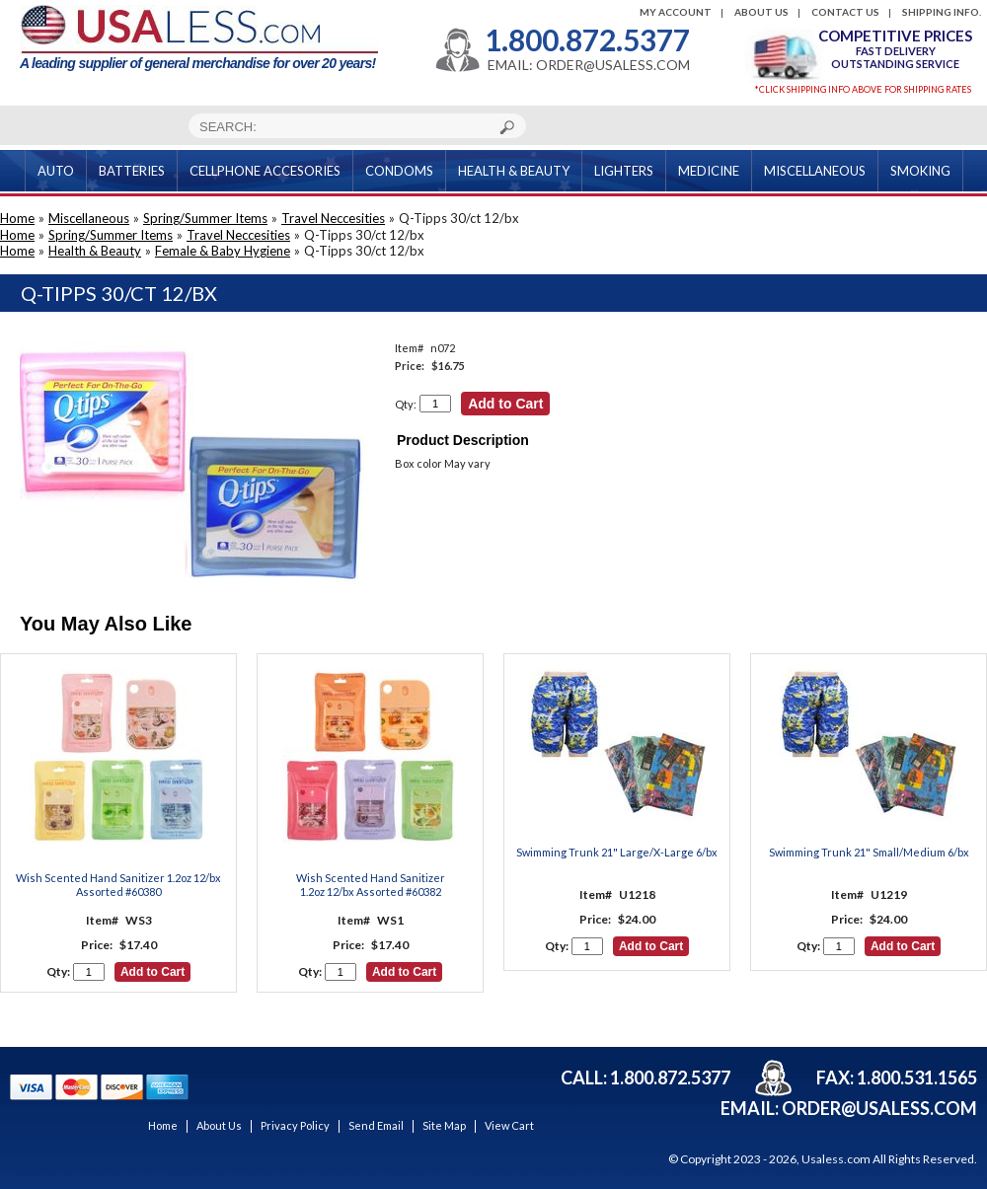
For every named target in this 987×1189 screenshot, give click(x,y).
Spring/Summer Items (205, 218)
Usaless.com (836, 1159)
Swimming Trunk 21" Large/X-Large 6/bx (617, 852)
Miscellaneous (88, 218)
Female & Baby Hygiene (222, 251)
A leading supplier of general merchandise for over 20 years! (199, 38)
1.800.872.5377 (587, 39)
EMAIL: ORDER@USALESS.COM (589, 65)
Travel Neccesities (333, 218)
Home (17, 218)
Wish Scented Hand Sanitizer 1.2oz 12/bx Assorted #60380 (118, 884)
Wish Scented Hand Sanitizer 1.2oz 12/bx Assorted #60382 (370, 884)
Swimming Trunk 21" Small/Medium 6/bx (869, 852)
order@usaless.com (879, 1108)
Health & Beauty (94, 251)
